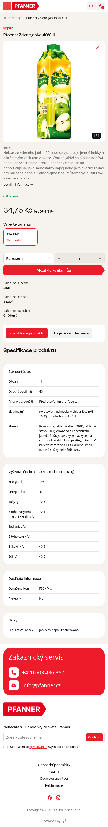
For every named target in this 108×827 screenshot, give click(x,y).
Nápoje (17, 18)
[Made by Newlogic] (54, 821)
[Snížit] (59, 258)
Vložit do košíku (54, 270)
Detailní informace (18, 184)
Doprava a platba (54, 778)
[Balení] (28, 258)
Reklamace (54, 785)
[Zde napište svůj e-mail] (54, 737)
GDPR (54, 771)
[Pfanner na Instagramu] (58, 797)
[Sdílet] (97, 48)
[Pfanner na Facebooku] (50, 797)
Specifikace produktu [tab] (26, 333)
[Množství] (79, 258)
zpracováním (38, 747)
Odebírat (94, 737)
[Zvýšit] (100, 258)
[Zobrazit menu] (7, 6)
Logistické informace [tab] (71, 333)
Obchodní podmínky (54, 765)
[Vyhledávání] (91, 6)
